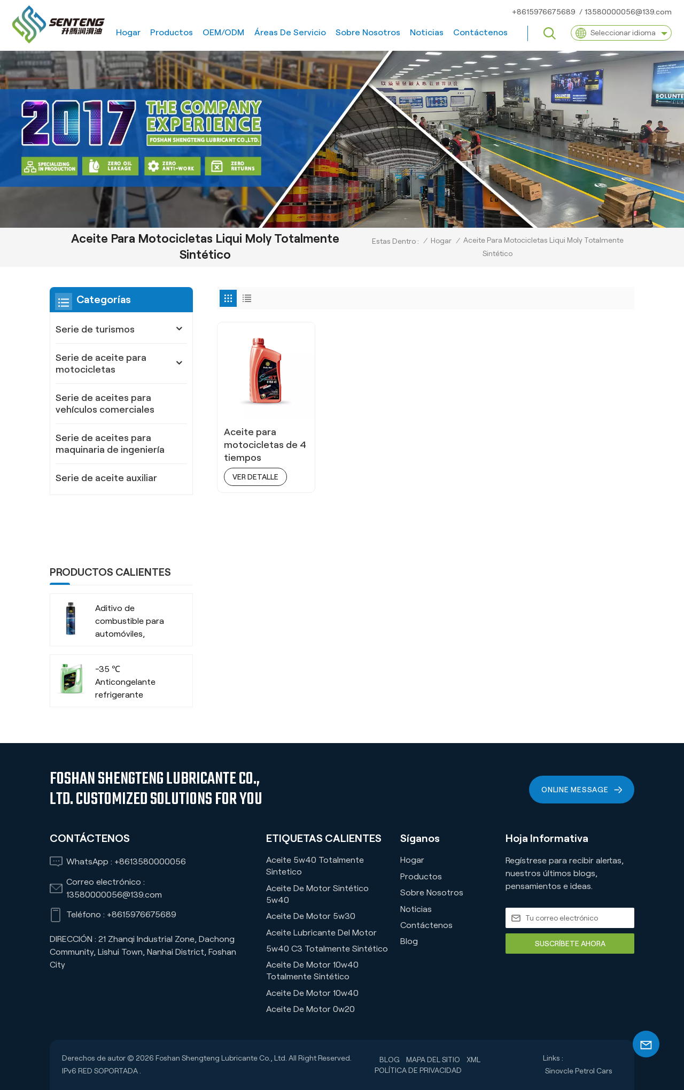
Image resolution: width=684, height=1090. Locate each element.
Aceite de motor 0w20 (310, 1009)
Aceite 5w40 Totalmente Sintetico (315, 865)
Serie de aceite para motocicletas (101, 363)
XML (473, 1059)
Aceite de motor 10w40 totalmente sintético (312, 970)
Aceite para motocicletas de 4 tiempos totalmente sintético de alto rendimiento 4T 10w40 (265, 445)
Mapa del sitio (433, 1059)
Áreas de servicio (290, 32)
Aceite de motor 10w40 (312, 993)
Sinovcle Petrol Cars (578, 1070)
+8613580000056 (150, 861)
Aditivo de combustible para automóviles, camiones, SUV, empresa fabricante (134, 573)
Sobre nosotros (368, 32)
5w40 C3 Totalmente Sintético (327, 948)
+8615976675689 (544, 11)
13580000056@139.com (628, 11)
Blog (409, 941)
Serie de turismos (95, 329)
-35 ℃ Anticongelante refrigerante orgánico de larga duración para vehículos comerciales (130, 634)
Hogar (128, 32)
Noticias (427, 32)
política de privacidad (418, 1070)
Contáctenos (480, 32)
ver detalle (255, 477)
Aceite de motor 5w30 (310, 916)
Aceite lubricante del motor (321, 932)
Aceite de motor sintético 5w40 (317, 894)
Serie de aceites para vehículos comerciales (105, 403)
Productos (171, 32)
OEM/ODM (223, 32)
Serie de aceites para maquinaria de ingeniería (110, 443)
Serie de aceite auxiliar (106, 478)
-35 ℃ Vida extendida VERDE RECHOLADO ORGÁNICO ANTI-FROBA (129, 695)
